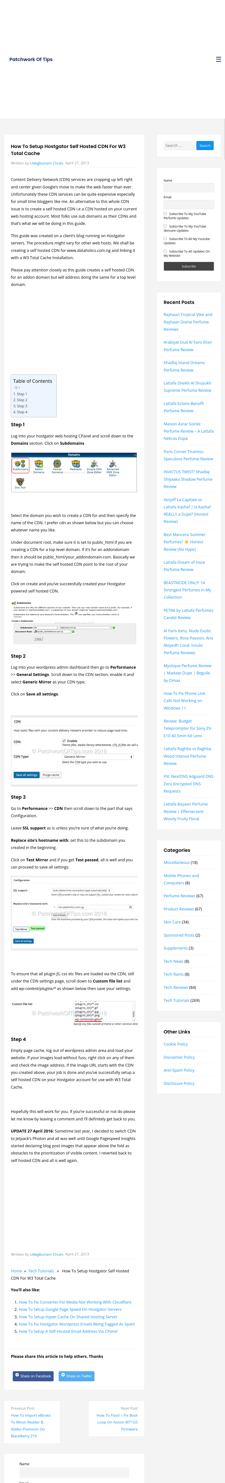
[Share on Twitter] (84, 1376)
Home (16, 1270)
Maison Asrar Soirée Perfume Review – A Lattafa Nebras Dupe (189, 431)
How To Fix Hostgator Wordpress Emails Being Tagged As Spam (77, 1324)
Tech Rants (174, 974)
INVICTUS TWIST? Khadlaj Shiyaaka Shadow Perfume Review (188, 479)
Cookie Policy (176, 1044)
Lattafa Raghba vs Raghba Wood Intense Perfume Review (187, 756)
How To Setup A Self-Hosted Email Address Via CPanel (68, 1331)
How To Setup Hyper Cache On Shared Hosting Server (68, 1316)
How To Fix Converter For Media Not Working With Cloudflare (75, 1302)
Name (24, 1465)
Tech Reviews (176, 987)
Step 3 (22, 406)
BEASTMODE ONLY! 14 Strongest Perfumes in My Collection (187, 590)
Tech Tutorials (41, 1270)
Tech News (174, 961)
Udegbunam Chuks (47, 163)
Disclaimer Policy (179, 1057)
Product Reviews (179, 909)
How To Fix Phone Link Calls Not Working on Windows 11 (184, 701)
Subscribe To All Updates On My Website (187, 253)
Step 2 (22, 399)
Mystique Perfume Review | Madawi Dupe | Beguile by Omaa (187, 673)
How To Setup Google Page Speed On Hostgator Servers (70, 1309)
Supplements (176, 948)
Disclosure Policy (179, 1083)
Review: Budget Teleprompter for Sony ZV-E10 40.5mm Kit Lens (188, 728)
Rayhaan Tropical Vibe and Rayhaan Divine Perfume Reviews (188, 322)
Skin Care (172, 922)
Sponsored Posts (179, 935)
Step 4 (22, 412)
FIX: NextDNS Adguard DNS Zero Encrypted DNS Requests (189, 784)
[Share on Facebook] (36, 1376)
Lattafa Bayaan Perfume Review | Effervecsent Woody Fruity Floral (186, 811)
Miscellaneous (177, 862)
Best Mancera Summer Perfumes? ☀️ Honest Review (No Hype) (185, 542)
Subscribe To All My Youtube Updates (187, 241)
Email (168, 197)
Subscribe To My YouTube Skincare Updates (185, 228)
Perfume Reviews (179, 895)
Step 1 (22, 394)
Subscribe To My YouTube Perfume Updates (185, 216)
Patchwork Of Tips (31, 59)
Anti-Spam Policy (179, 1070)
